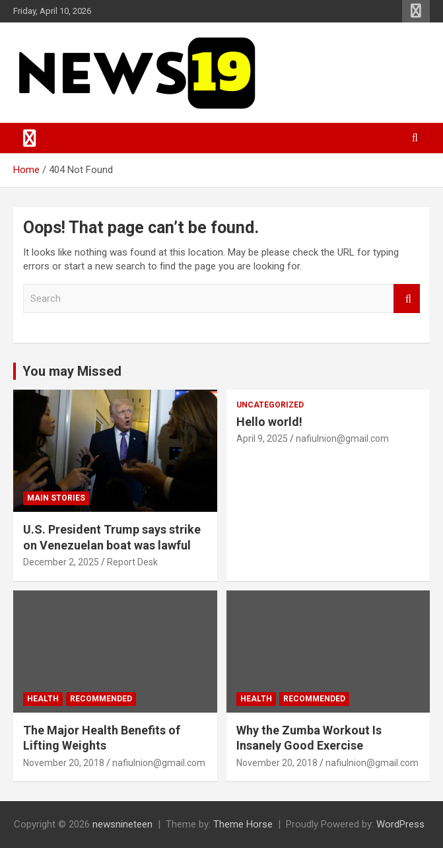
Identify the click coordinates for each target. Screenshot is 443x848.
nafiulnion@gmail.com (342, 438)
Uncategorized (270, 404)
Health (43, 698)
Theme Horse (243, 824)
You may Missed (71, 371)
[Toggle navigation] (29, 138)
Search (406, 299)
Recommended (101, 698)
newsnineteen (122, 824)
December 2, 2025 (61, 562)
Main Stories (56, 498)
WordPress (400, 824)
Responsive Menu (416, 11)
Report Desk (132, 562)
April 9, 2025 (262, 438)
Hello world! (269, 422)
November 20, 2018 (63, 763)
